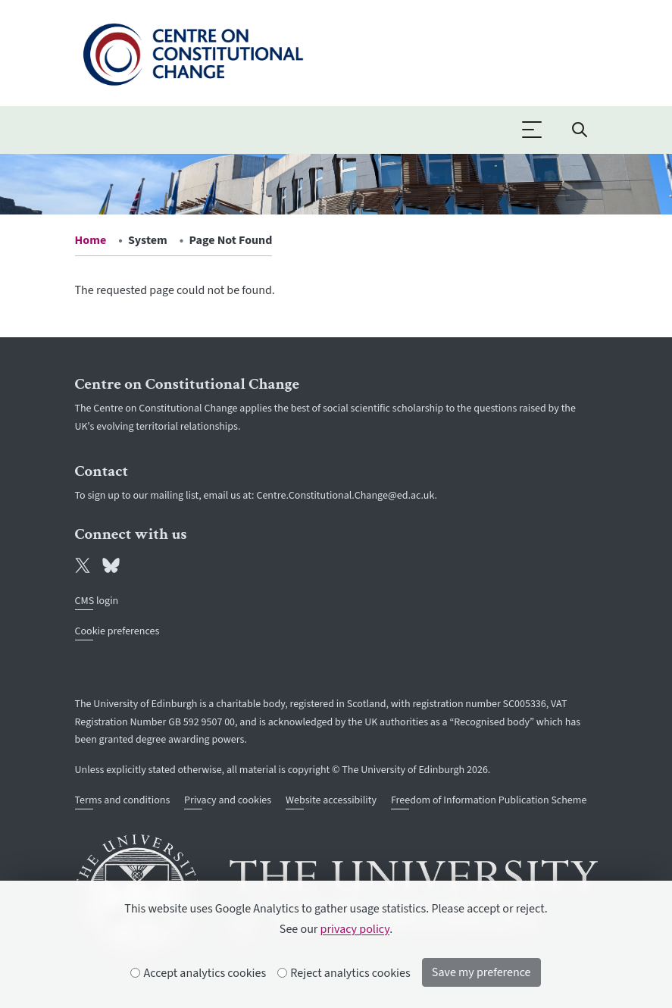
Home (91, 240)
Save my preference (481, 972)
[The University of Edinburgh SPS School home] (193, 51)
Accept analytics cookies (198, 973)
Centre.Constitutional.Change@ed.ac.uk (345, 495)
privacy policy (355, 929)
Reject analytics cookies (344, 973)
